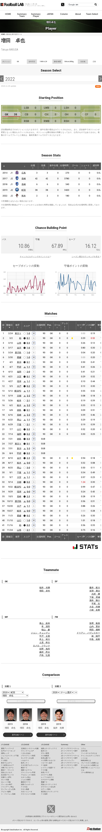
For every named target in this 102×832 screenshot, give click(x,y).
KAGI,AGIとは (86, 760)
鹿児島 (18, 352)
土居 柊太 (44, 642)
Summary (64, 745)
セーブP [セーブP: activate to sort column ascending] (81, 326)
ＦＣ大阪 (44, 770)
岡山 (19, 419)
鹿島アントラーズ (7, 748)
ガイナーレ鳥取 (46, 775)
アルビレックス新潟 (28, 775)
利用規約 (29, 816)
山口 (19, 429)
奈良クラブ (45, 772)
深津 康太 (94, 591)
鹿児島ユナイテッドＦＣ (50, 792)
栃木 (19, 405)
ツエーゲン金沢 (46, 763)
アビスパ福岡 (6, 792)
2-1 (28, 400)
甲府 (19, 367)
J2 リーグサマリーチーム (70, 756)
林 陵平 (96, 636)
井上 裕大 (44, 639)
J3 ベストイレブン (67, 768)
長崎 (24, 178)
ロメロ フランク (41, 645)
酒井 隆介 (94, 600)
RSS (98, 86)
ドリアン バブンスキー (88, 633)
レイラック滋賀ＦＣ (48, 768)
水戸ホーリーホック (8, 751)
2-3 (28, 458)
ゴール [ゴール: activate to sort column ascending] (75, 166)
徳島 (19, 410)
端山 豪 (45, 629)
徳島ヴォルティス (27, 784)
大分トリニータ (26, 792)
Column (64, 14)
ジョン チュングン (40, 633)
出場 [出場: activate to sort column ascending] (33, 166)
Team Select (92, 14)
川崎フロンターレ (7, 768)
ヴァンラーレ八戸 (27, 751)
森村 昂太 (44, 652)
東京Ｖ (18, 333)
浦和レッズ (5, 753)
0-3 (28, 343)
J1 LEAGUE (5, 745)
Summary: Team (22, 15)
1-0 (28, 333)
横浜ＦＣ (24, 768)
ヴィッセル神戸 (6, 784)
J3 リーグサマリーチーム (70, 763)
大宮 (19, 376)
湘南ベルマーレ (26, 770)
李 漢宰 (45, 626)
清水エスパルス (6, 772)
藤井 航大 (94, 587)
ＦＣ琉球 (44, 794)
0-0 (28, 463)
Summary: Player (36, 15)
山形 (19, 343)
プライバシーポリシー (49, 816)
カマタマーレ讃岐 (47, 780)
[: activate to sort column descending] (4, 166)
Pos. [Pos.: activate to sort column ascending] (49, 326)
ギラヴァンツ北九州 (48, 787)
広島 (24, 173)
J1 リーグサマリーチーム (70, 748)
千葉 (19, 424)
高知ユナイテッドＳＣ (49, 784)
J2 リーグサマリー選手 (69, 758)
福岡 (19, 372)
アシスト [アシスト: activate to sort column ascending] (64, 326)
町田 (24, 190)
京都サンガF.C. (6, 777)
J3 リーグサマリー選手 (69, 765)
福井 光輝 (44, 587)
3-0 (28, 467)
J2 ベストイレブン (67, 760)
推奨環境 (37, 816)
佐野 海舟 (44, 649)
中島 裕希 (94, 639)
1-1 (28, 367)
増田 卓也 (44, 591)
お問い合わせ (71, 816)
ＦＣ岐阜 (44, 765)
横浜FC (17, 391)
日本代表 (84, 751)
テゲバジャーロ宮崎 (28, 794)
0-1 (28, 338)
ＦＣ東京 (4, 760)
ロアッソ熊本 (46, 789)
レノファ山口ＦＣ (47, 777)
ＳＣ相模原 (45, 756)
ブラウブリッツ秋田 (28, 756)
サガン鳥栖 (25, 789)
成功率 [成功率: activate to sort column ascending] (96, 166)
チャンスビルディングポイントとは (35, 257)
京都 (19, 395)
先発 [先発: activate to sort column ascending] (43, 166)
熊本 (24, 196)
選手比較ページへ (75, 701)
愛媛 (19, 357)
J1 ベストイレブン (67, 753)
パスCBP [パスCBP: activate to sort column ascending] (90, 326)
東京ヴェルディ (6, 763)
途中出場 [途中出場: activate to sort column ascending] (54, 166)
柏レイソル (5, 758)
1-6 (28, 348)
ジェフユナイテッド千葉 (10, 756)
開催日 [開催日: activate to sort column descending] (9, 326)
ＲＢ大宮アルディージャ (30, 765)
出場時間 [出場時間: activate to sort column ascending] (64, 166)
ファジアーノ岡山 (7, 787)
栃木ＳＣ (44, 751)
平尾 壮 (96, 603)
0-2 (28, 386)
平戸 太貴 (44, 636)
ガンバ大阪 (5, 780)
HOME (8, 14)
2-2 (28, 395)
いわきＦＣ (25, 760)
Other (83, 745)
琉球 (19, 381)
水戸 (19, 386)
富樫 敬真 (94, 623)
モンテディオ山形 (27, 758)
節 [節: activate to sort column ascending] (3, 326)
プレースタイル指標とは (90, 763)
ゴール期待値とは (87, 772)
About (78, 14)
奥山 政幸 (44, 623)
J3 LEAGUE (45, 745)
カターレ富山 (26, 777)
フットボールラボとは (89, 753)
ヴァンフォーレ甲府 (28, 772)
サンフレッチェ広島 (8, 789)
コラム (83, 748)
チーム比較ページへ (26, 701)
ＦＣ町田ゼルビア (7, 765)
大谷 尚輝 (94, 607)
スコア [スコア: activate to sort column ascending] (27, 326)
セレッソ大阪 (6, 782)
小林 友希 (94, 610)
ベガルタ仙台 (26, 753)
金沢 (19, 348)
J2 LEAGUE (25, 745)
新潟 (19, 362)
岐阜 (19, 400)
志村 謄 (96, 594)
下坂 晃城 (94, 597)
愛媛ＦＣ (44, 782)
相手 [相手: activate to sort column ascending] (17, 326)
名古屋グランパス (7, 775)
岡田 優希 (94, 629)
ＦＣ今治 (24, 787)
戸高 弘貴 (44, 655)
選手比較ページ (18, 735)
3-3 (28, 448)
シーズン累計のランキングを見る (85, 257)
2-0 (28, 372)
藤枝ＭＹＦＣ (26, 782)
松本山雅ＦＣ (46, 758)
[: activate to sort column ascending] (9, 166)
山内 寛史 (94, 626)
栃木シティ (25, 763)
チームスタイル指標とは (90, 765)
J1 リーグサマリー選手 (69, 751)
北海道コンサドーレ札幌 (30, 748)
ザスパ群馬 (45, 753)
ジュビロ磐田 (26, 780)
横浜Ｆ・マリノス (7, 770)
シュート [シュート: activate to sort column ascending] (85, 166)
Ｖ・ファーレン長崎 (8, 794)
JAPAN (50, 14)
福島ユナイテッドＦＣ (49, 748)
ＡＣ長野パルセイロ (48, 760)
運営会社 (62, 816)
